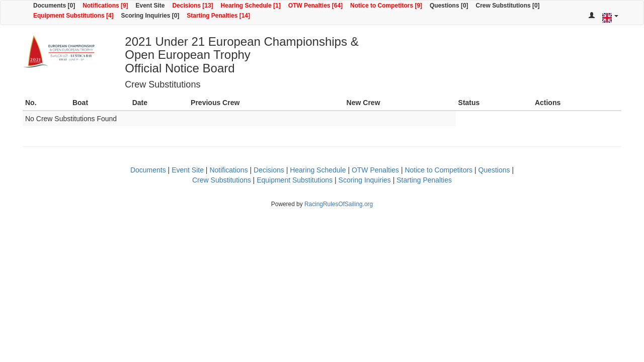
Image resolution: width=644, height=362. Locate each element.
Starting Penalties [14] (218, 15)
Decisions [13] (192, 5)
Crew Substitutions (221, 180)
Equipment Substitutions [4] (73, 15)
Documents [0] (54, 5)
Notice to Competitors (438, 170)
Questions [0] (449, 5)
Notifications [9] (105, 5)
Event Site (150, 5)
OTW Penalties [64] (315, 5)
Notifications (228, 170)
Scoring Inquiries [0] (150, 15)
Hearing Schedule (318, 170)
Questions (494, 170)
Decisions (269, 170)
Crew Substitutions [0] (508, 5)
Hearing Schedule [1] (251, 5)
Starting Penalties (424, 180)
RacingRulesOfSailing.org (338, 204)
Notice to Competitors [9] (386, 5)
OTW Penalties (375, 170)
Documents (148, 170)
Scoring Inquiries (365, 180)
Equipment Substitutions (295, 180)
